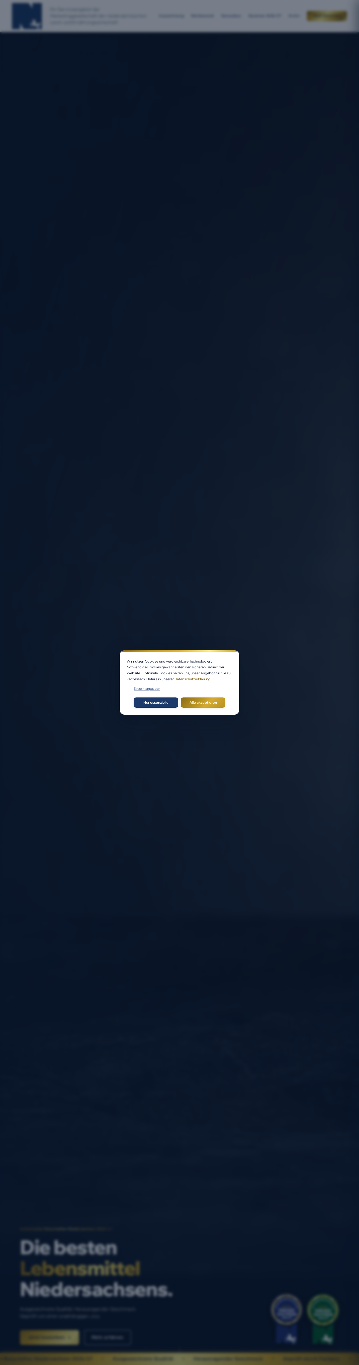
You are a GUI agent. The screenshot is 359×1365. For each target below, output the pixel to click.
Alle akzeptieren (203, 702)
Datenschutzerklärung (192, 679)
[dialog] (179, 682)
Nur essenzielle (156, 702)
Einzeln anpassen (147, 688)
